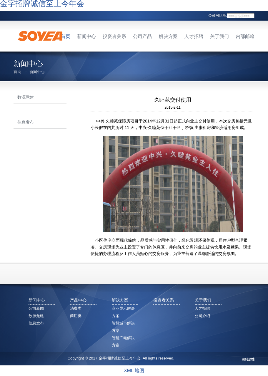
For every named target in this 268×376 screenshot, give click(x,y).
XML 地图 (134, 370)
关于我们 (219, 36)
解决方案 (168, 36)
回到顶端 (248, 359)
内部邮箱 (245, 36)
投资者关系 (114, 36)
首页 (65, 36)
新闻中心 (86, 36)
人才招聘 (193, 36)
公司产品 (142, 36)
